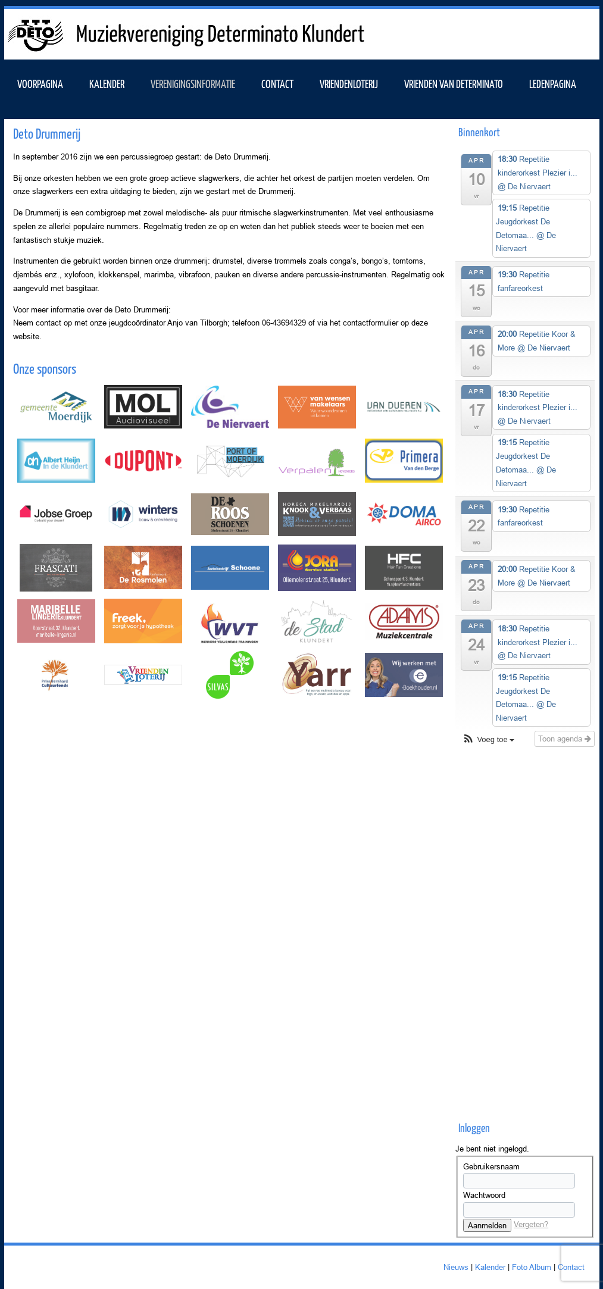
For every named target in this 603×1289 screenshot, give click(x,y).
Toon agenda (564, 738)
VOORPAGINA (40, 83)
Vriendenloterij (349, 83)
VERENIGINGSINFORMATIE (193, 83)
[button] (488, 740)
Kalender (490, 1267)
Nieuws (455, 1267)
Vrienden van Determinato (453, 83)
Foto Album (531, 1267)
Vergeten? (531, 1224)
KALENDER (106, 83)
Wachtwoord (484, 1195)
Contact (277, 83)
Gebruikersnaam (491, 1166)
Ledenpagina (552, 83)
